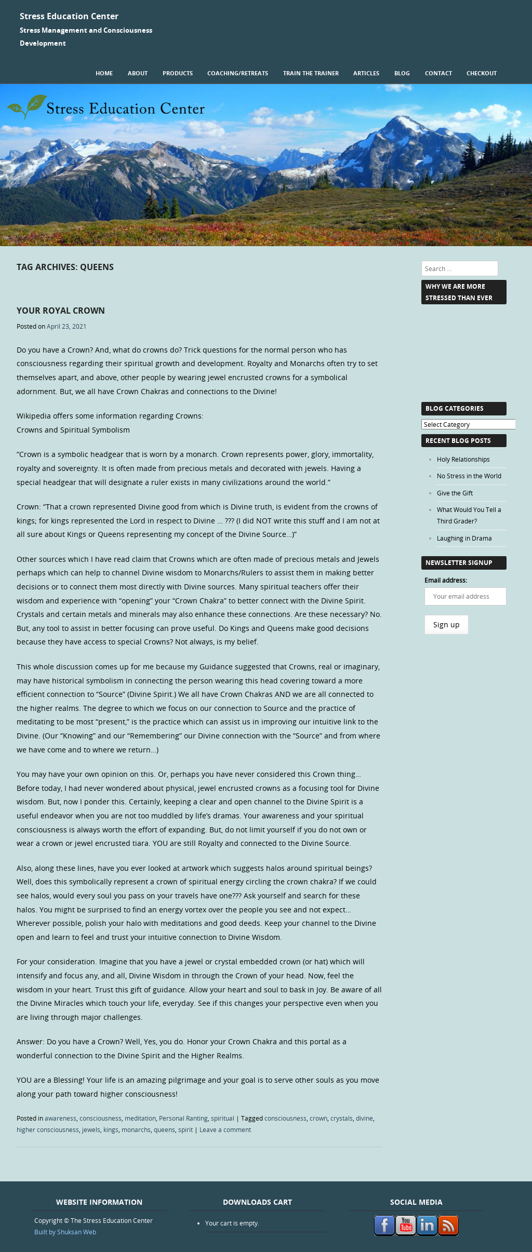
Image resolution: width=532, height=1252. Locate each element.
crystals (341, 1118)
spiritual (222, 1118)
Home (104, 73)
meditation (140, 1118)
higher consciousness (48, 1129)
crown (318, 1118)
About (138, 73)
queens (164, 1129)
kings (110, 1129)
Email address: (445, 580)
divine (364, 1118)
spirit (185, 1129)
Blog (402, 73)
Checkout (482, 73)
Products (178, 73)
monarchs (136, 1129)
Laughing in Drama (464, 538)
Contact (438, 73)
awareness (60, 1118)
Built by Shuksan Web (65, 1232)
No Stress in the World (469, 476)
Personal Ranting (183, 1118)
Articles (366, 73)
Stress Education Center (69, 16)
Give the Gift (455, 493)
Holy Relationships (463, 459)
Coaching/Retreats (237, 73)
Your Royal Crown (61, 310)
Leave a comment (225, 1129)
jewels (91, 1129)
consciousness (100, 1118)
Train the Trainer (311, 73)
